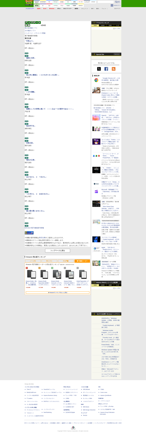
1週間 (110, 25)
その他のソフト (30, 30)
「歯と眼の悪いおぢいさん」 (35, 211)
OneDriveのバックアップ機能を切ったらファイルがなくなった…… (111, 364)
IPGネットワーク (103, 404)
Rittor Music (67, 387)
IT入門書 (65, 261)
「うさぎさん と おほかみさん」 (37, 194)
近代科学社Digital (70, 412)
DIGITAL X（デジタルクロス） (52, 401)
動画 (97, 8)
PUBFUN (100, 398)
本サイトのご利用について (31, 423)
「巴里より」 (29, 41)
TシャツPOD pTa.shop (106, 406)
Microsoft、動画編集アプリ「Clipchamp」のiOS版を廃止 (110, 191)
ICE (99, 387)
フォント (104, 8)
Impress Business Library (50, 395)
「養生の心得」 (30, 160)
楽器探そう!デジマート (72, 392)
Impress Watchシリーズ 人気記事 (107, 282)
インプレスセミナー (49, 398)
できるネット (30, 413)
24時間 (102, 25)
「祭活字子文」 (30, 126)
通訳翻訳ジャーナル (88, 395)
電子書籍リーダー (82, 261)
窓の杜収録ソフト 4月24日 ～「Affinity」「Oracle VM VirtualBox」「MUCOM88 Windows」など (105, 110)
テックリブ (84, 413)
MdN (82, 404)
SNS (92, 8)
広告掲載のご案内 (55, 423)
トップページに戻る (57, 250)
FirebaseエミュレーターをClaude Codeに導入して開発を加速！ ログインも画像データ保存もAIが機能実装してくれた (111, 97)
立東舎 (67, 398)
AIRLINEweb (86, 389)
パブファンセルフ (105, 401)
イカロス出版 (84, 387)
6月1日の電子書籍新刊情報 (34, 228)
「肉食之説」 (29, 143)
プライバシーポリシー (79, 423)
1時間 (95, 25)
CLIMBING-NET (70, 407)
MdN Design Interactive (89, 410)
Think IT (29, 389)
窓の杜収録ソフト (31, 28)
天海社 (102, 389)
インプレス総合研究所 (33, 395)
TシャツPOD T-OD (71, 395)
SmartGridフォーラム (49, 389)
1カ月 (117, 25)
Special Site (100, 54)
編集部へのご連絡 (66, 423)
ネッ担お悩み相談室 (32, 404)
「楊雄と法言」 (30, 58)
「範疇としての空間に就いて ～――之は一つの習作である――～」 (49, 109)
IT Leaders (29, 398)
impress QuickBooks (105, 395)
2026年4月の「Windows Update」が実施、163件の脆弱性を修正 (111, 320)
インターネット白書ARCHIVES (35, 416)
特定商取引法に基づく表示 (114, 423)
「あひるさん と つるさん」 (36, 177)
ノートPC (33, 261)
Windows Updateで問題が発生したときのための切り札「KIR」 (110, 352)
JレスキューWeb (87, 398)
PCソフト (49, 261)
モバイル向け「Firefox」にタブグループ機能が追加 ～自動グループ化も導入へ (111, 141)
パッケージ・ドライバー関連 (35, 33)
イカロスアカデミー (88, 401)
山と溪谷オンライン (71, 404)
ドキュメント (84, 8)
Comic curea (103, 392)
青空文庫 (42, 237)
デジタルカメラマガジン (33, 410)
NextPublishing (48, 412)
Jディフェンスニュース (89, 392)
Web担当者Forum (31, 392)
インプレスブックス (49, 409)
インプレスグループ (99, 423)
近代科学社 (67, 410)
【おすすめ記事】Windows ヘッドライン (108, 314)
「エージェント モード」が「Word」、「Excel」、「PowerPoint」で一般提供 (110, 156)
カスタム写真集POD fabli (107, 409)
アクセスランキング (102, 23)
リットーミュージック (72, 389)
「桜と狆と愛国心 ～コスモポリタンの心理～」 (42, 75)
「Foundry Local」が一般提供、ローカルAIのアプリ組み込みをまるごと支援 (111, 339)
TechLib (85, 415)
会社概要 (90, 423)
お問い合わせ (44, 423)
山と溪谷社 (67, 401)
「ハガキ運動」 (30, 92)
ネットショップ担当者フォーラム (53, 392)
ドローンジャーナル (32, 401)
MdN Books (86, 407)
